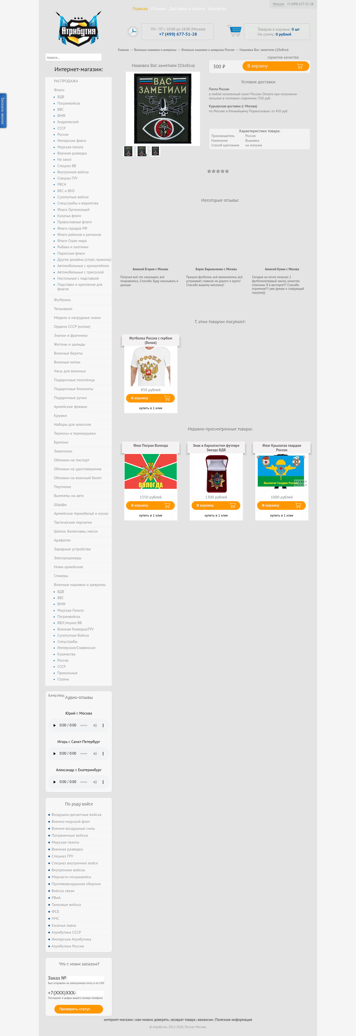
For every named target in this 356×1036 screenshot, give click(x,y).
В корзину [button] (257, 66)
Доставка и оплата (187, 8)
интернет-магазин (118, 1019)
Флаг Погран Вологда (150, 445)
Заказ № (76, 978)
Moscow (278, 4)
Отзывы (158, 8)
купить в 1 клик (150, 408)
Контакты (217, 8)
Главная (140, 8)
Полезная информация (233, 1019)
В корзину (139, 398)
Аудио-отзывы (78, 697)
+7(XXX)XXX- (76, 993)
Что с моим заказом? (78, 963)
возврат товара (183, 1019)
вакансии (205, 1019)
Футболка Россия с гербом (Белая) (150, 340)
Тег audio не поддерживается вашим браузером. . (79, 725)
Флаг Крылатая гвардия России (281, 447)
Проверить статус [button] (74, 1009)
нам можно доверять (152, 1019)
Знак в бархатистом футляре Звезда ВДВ (216, 447)
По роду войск (79, 803)
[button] (106, 57)
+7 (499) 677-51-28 (300, 4)
